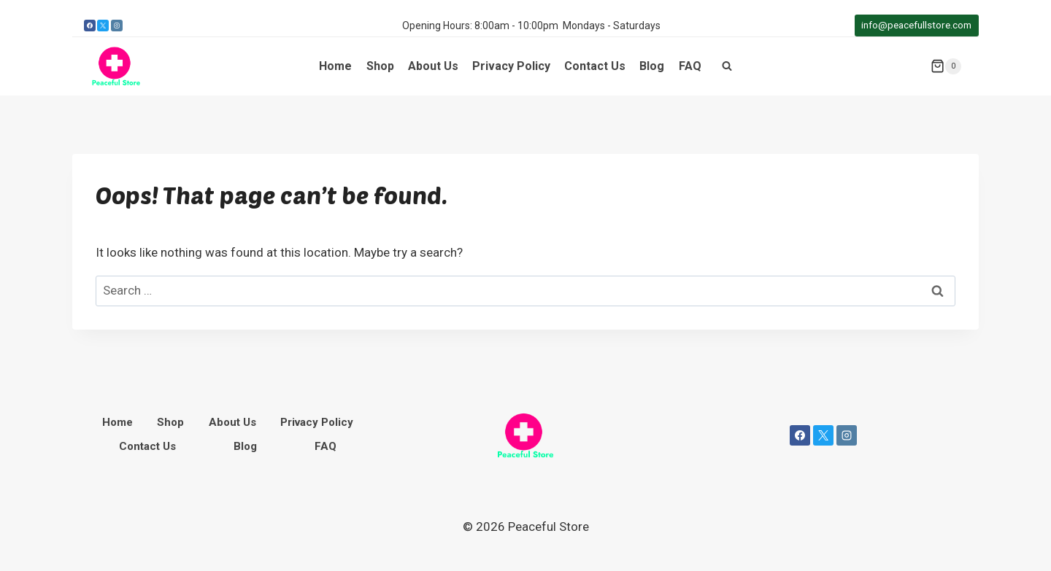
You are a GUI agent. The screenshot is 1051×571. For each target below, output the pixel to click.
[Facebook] (90, 25)
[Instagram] (117, 25)
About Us (433, 66)
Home (335, 66)
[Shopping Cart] (946, 66)
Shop (380, 66)
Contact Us (594, 66)
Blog (651, 66)
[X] (103, 25)
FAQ (690, 66)
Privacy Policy (511, 66)
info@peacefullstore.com (916, 25)
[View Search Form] (727, 66)
